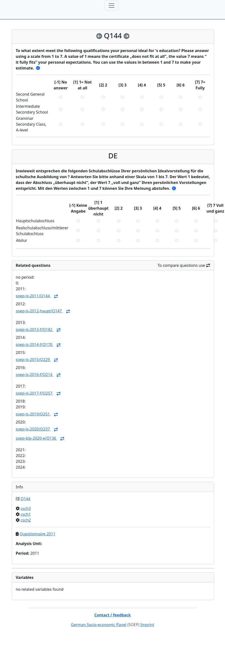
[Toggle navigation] (111, 5)
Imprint (147, 624)
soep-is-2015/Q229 (33, 359)
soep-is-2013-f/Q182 (34, 329)
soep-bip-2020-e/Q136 (36, 438)
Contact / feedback (112, 615)
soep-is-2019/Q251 (33, 414)
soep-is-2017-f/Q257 (34, 393)
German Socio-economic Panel (98, 624)
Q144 (25, 498)
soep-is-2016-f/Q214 (34, 374)
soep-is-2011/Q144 (33, 296)
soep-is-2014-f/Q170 (34, 344)
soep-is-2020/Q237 (33, 429)
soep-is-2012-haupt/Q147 (39, 311)
